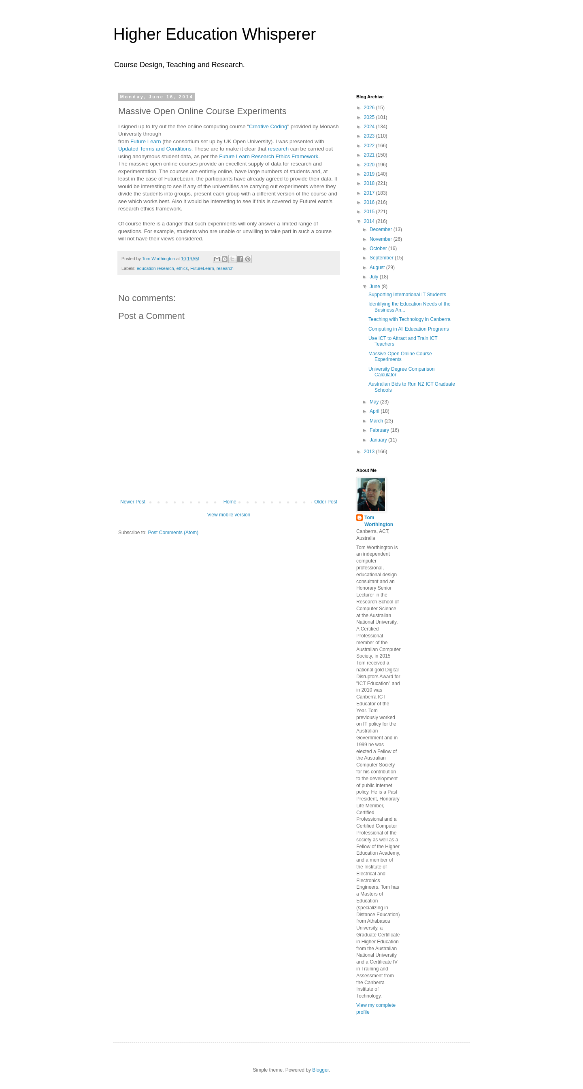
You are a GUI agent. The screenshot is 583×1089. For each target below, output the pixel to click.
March (377, 421)
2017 (370, 193)
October (379, 248)
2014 (370, 221)
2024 (370, 126)
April (375, 411)
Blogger (320, 1070)
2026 (370, 107)
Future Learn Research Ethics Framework (268, 156)
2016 (370, 202)
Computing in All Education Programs (408, 329)
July (375, 277)
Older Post (325, 502)
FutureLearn (202, 268)
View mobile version (229, 515)
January (379, 440)
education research (155, 268)
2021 (370, 155)
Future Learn (145, 141)
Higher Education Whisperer (214, 34)
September (382, 258)
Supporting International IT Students (407, 294)
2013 (370, 451)
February (380, 430)
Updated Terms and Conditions (154, 149)
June (375, 286)
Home (229, 502)
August (378, 267)
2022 (370, 146)
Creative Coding (268, 126)
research (278, 149)
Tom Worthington (378, 521)
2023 (370, 136)
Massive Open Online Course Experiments (400, 356)
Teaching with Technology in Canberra (409, 319)
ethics (182, 268)
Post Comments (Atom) (173, 532)
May (375, 402)
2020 (370, 165)
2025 (370, 117)
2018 (370, 183)
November (382, 239)
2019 (370, 174)
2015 (370, 211)
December (382, 229)
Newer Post (132, 502)
